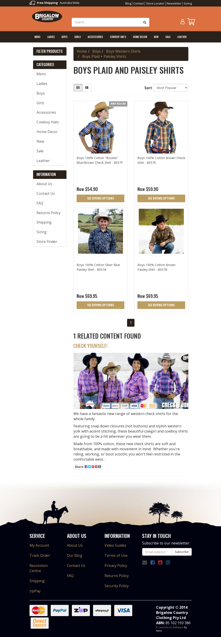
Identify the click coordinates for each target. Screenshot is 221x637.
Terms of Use (116, 555)
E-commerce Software (169, 627)
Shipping (44, 222)
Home (82, 51)
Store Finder (46, 241)
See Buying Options (100, 198)
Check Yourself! (90, 345)
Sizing (188, 3)
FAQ (39, 203)
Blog (128, 3)
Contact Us (45, 193)
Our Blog (74, 555)
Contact (138, 3)
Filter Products (49, 51)
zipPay (35, 590)
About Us (44, 183)
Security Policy (117, 585)
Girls (77, 37)
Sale (168, 37)
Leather (182, 37)
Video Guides (115, 545)
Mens (37, 37)
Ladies (51, 37)
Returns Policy (48, 212)
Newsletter (173, 3)
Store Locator (155, 3)
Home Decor (140, 37)
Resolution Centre (39, 568)
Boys (65, 37)
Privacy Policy (116, 565)
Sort (146, 87)
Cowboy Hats (118, 37)
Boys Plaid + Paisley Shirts (104, 56)
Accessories (95, 37)
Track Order (40, 555)
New (156, 37)
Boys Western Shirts (123, 51)
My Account (39, 545)
